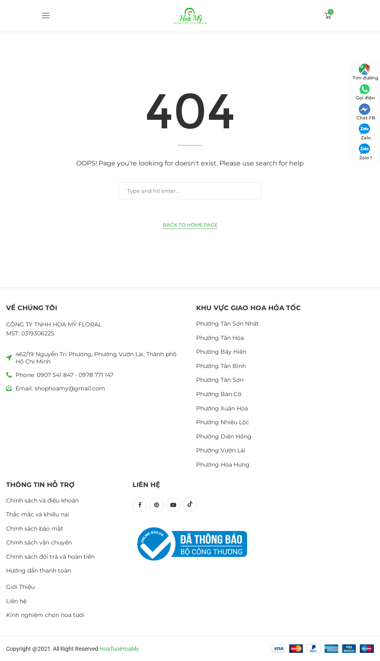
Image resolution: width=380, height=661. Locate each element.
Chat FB (365, 112)
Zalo (365, 132)
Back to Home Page (190, 225)
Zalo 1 (365, 152)
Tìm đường (365, 72)
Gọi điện (365, 92)
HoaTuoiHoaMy (119, 649)
